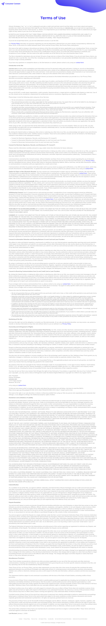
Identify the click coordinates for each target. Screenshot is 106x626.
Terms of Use (34, 619)
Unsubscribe (51, 619)
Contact (20, 619)
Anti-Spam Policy (43, 619)
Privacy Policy (15, 43)
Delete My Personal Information (80, 619)
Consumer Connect (10, 3)
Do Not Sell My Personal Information (63, 619)
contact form (80, 62)
